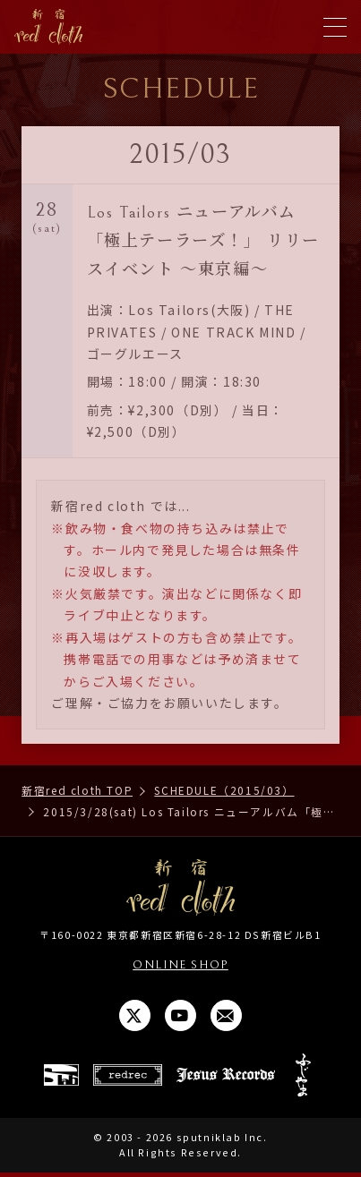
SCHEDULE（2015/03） (224, 789)
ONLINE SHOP (180, 964)
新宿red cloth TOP (77, 789)
